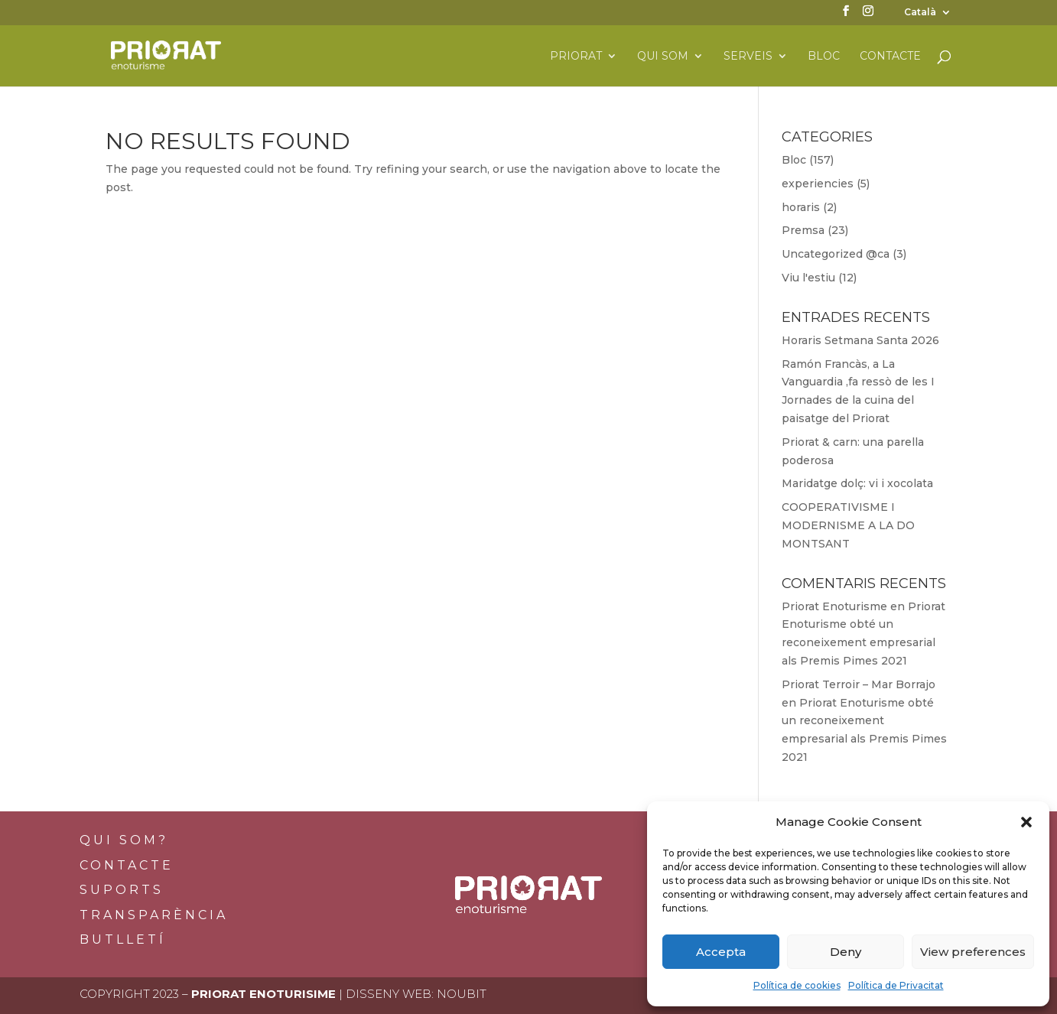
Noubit (461, 993)
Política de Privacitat (896, 985)
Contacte (890, 56)
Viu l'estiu (808, 277)
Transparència (154, 915)
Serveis (748, 56)
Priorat (576, 56)
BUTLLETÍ (123, 939)
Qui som (662, 56)
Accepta (721, 951)
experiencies (818, 183)
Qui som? (124, 840)
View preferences (973, 951)
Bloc (824, 56)
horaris (801, 207)
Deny (845, 951)
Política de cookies (797, 985)
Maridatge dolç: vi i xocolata (857, 483)
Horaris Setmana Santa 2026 (860, 340)
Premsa (803, 230)
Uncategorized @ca (836, 254)
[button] (1026, 822)
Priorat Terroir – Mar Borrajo (858, 684)
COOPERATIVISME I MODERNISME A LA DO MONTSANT (848, 525)
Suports (122, 889)
